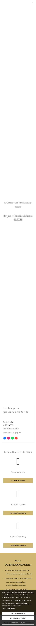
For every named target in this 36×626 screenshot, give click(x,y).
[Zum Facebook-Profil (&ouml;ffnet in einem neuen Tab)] (4, 438)
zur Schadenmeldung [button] (18, 513)
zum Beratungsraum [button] (18, 545)
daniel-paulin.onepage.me (12, 433)
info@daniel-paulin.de (11, 428)
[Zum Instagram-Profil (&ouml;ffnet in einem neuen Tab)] (8, 438)
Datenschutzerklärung (8, 608)
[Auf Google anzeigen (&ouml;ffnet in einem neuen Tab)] (16, 438)
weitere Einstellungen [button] (18, 623)
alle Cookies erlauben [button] (18, 613)
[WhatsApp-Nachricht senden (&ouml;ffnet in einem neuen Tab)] (12, 438)
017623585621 (8, 425)
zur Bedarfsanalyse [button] (18, 481)
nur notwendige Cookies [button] (18, 618)
